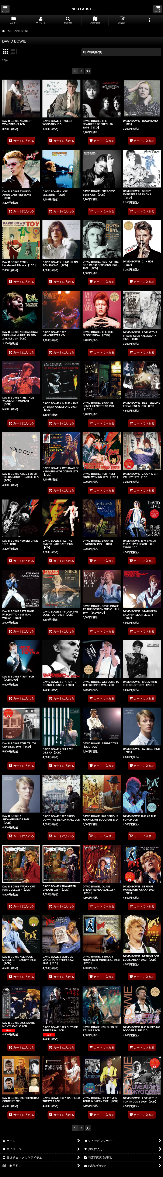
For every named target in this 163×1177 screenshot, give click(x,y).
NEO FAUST (81, 9)
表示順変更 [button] (92, 52)
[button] (5, 9)
